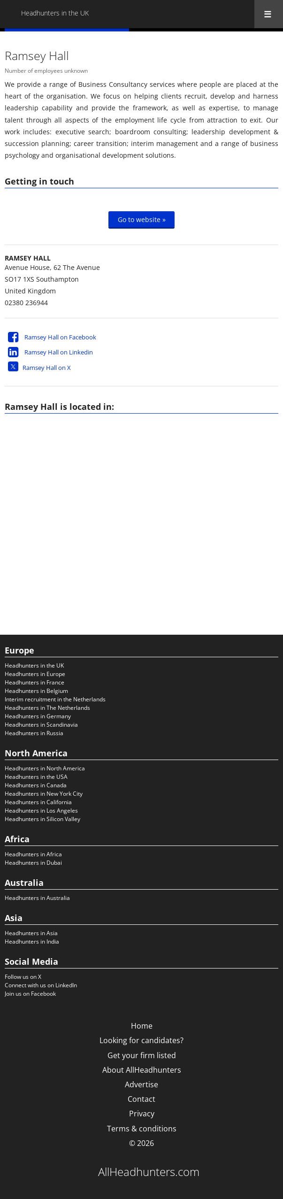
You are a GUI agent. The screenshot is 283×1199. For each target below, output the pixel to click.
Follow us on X (23, 977)
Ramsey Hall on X (47, 367)
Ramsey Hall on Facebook (60, 337)
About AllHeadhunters (141, 1070)
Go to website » (142, 219)
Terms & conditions (141, 1128)
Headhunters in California (38, 802)
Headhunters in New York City (44, 794)
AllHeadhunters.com (148, 1172)
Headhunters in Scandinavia (41, 725)
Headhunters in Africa (33, 854)
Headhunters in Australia (37, 898)
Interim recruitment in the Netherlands (55, 699)
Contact (141, 1099)
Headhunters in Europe (35, 674)
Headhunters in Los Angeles (41, 811)
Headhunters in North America (45, 768)
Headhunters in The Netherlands (47, 708)
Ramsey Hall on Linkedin (58, 352)
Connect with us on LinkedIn (41, 985)
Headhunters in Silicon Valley (42, 819)
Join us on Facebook (30, 994)
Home (142, 1026)
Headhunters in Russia (34, 733)
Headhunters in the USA (36, 777)
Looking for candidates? (141, 1040)
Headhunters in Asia (31, 933)
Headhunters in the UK (34, 665)
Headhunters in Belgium (36, 691)
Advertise (141, 1084)
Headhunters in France (34, 682)
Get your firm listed (141, 1055)
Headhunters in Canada (36, 785)
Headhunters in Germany (38, 716)
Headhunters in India (32, 941)
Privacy (141, 1113)
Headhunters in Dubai (33, 863)
